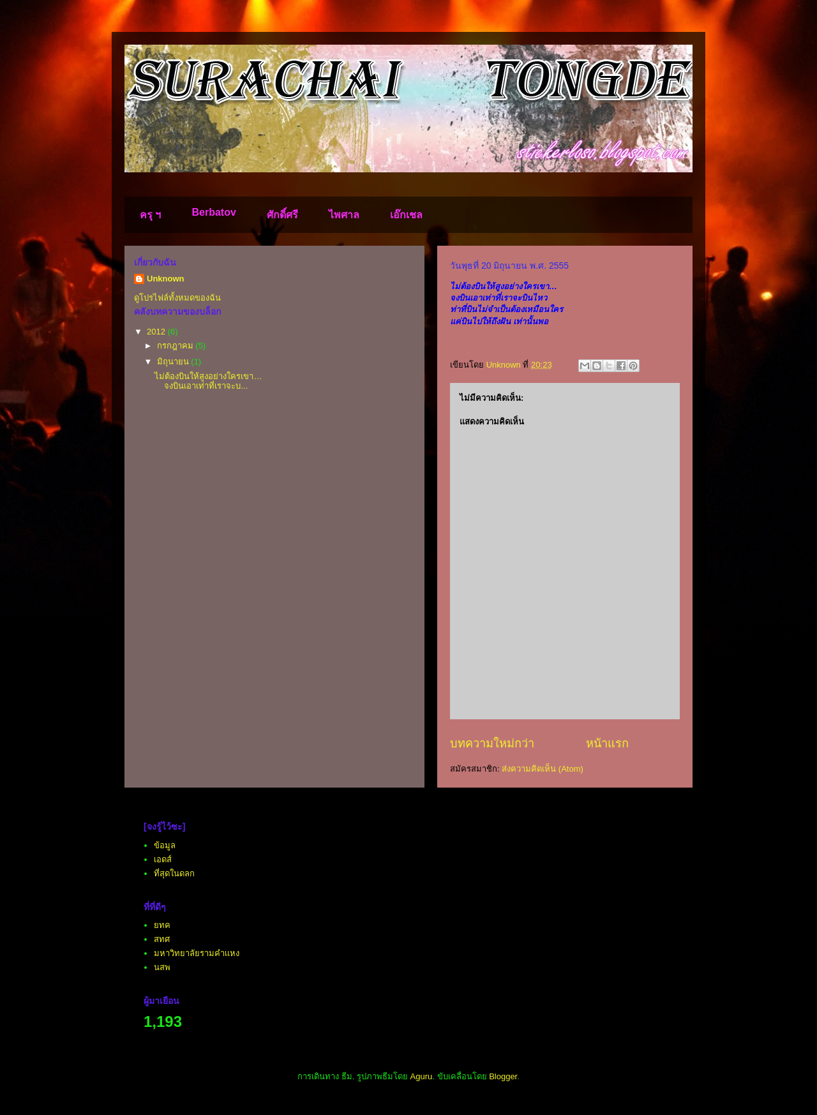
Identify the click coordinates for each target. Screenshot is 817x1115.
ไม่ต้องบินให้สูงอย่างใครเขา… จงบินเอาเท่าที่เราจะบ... (208, 381)
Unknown (165, 278)
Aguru (421, 1076)
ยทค (162, 925)
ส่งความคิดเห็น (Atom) (542, 769)
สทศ (162, 939)
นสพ (162, 967)
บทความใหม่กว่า (492, 743)
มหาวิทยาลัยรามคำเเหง (196, 953)
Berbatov (213, 212)
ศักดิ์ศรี (282, 214)
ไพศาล (344, 214)
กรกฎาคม (176, 345)
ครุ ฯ (150, 214)
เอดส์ (163, 859)
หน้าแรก (607, 743)
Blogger (503, 1076)
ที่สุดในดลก (174, 873)
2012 (157, 331)
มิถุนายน (174, 361)
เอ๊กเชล (406, 214)
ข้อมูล (165, 845)
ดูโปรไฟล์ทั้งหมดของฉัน (177, 298)
